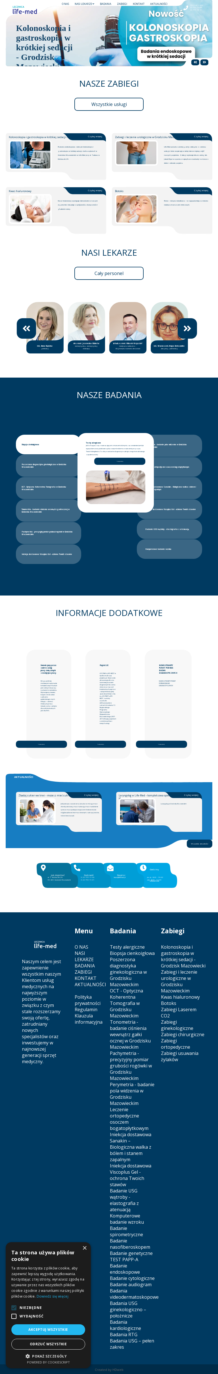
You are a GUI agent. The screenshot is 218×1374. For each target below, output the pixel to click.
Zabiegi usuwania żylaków (179, 1056)
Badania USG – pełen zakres (132, 1344)
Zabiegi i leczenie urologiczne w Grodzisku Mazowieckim (179, 981)
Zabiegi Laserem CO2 (178, 1012)
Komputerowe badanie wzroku (127, 1219)
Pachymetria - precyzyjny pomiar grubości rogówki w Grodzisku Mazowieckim (131, 1065)
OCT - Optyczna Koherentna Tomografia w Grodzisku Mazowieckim (126, 1003)
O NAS (65, 4)
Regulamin (86, 1009)
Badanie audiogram (131, 1284)
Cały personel (109, 273)
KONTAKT (138, 4)
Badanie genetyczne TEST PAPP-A (131, 1256)
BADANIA (105, 4)
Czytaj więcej (95, 136)
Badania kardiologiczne (125, 1325)
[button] (48, 1356)
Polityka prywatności (87, 1000)
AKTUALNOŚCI (158, 4)
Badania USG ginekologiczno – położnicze (128, 1309)
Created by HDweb (109, 1369)
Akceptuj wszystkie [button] (48, 1329)
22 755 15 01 (196, 10)
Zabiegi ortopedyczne (175, 1044)
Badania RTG (123, 1334)
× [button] (84, 1248)
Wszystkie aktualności (199, 843)
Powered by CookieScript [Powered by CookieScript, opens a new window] (48, 1362)
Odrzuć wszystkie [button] (48, 1344)
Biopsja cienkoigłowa (132, 953)
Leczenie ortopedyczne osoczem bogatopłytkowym (129, 1118)
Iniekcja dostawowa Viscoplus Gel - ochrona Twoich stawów (130, 1175)
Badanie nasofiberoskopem (130, 1244)
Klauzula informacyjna (88, 1019)
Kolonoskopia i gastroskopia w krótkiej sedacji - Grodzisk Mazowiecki (183, 956)
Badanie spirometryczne (126, 1231)
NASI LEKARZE (84, 4)
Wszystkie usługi (109, 104)
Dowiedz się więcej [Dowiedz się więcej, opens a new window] (52, 1296)
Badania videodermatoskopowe (132, 1294)
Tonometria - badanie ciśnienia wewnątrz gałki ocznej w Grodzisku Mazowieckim (130, 1034)
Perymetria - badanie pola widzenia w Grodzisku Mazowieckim (132, 1093)
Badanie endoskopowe (125, 1269)
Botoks (168, 1003)
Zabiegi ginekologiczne (177, 1025)
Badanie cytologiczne (132, 1278)
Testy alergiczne (127, 947)
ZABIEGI (122, 4)
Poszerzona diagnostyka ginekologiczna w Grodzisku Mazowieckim (128, 972)
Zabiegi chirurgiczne (182, 1034)
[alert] (48, 1305)
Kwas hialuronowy (180, 997)
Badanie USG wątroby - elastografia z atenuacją (124, 1200)
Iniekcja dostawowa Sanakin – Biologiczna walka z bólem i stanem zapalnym (130, 1147)
